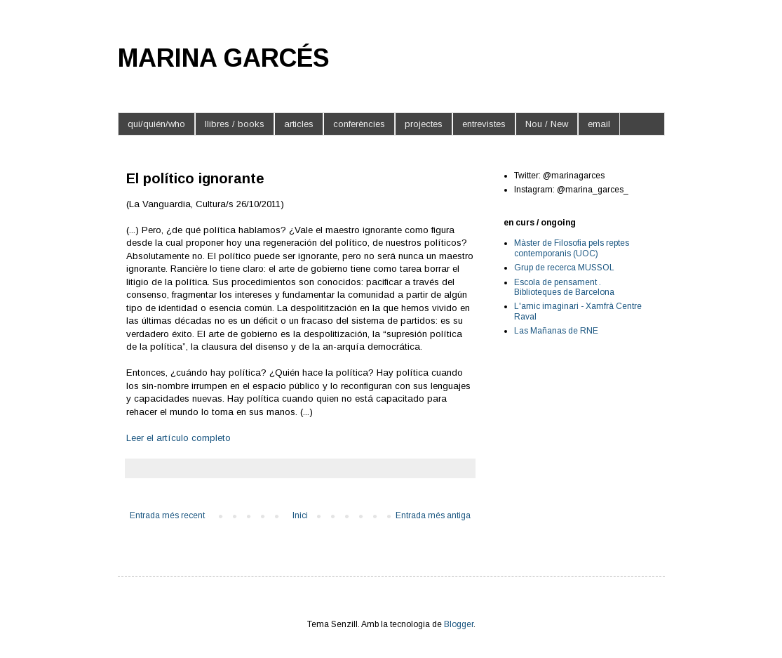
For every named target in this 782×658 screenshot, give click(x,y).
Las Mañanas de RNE (556, 331)
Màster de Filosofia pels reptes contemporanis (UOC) (571, 248)
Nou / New (546, 124)
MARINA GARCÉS (224, 58)
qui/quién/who (156, 124)
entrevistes (484, 124)
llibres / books (234, 124)
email (599, 124)
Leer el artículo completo (178, 438)
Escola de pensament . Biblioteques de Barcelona (564, 287)
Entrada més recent (167, 515)
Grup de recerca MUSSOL (564, 267)
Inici (300, 515)
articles (299, 124)
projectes (424, 124)
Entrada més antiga (433, 515)
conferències (359, 124)
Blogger (458, 624)
